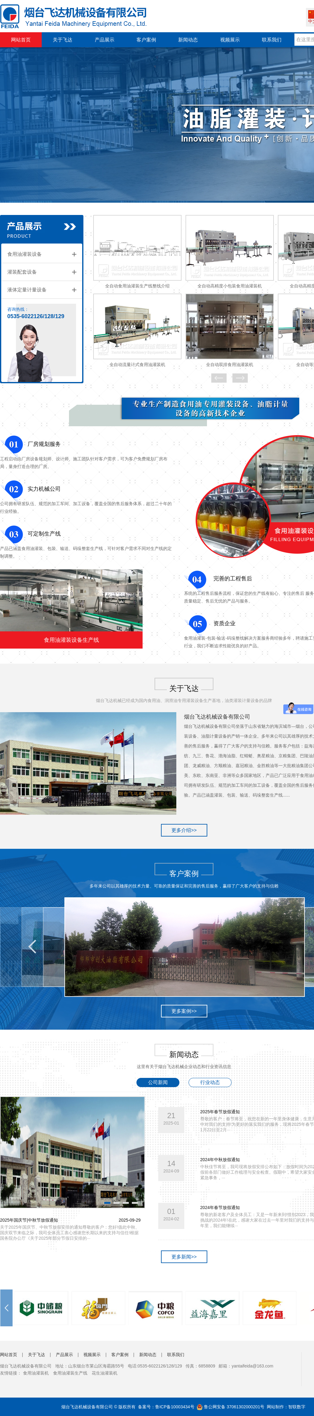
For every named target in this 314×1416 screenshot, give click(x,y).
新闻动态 (188, 39)
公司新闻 (158, 1082)
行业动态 (210, 1082)
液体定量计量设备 (27, 289)
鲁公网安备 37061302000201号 (230, 1406)
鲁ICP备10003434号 (174, 1406)
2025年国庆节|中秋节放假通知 (29, 1220)
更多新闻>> (184, 1256)
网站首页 (21, 39)
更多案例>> (184, 1011)
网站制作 (275, 1406)
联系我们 (271, 39)
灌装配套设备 (22, 272)
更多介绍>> (184, 830)
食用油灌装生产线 (70, 1373)
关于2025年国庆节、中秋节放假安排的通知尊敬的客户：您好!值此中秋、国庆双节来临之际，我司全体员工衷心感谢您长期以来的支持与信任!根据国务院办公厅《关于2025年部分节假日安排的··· (70, 1233)
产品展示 (104, 39)
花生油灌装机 (104, 1373)
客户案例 (146, 39)
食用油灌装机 (36, 1373)
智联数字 (296, 1406)
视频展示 (230, 39)
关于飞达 (62, 39)
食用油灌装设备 (24, 254)
